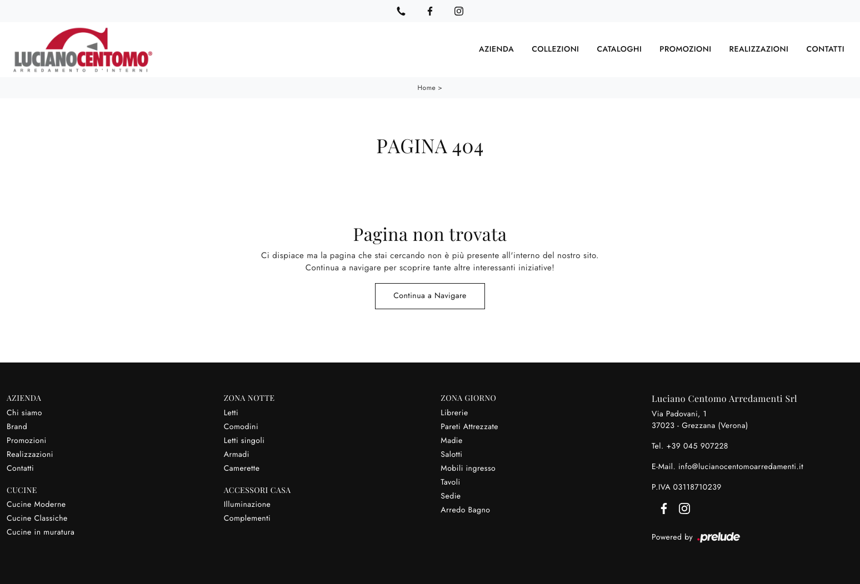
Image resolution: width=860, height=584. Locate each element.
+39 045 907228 (697, 446)
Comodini (241, 426)
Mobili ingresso (468, 468)
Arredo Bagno (465, 510)
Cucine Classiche (37, 518)
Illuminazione (247, 504)
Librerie (454, 413)
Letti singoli (244, 440)
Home (427, 88)
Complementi (247, 518)
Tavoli (450, 482)
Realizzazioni (759, 49)
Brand (17, 426)
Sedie (451, 496)
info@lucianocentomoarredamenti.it (740, 466)
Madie (451, 440)
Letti (231, 413)
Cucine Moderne (36, 504)
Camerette (242, 468)
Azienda (496, 49)
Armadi (236, 454)
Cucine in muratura (40, 532)
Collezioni (555, 49)
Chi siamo (24, 413)
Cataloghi (619, 49)
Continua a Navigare (429, 295)
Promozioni (685, 49)
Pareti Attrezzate (469, 426)
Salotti (451, 454)
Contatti (825, 49)
